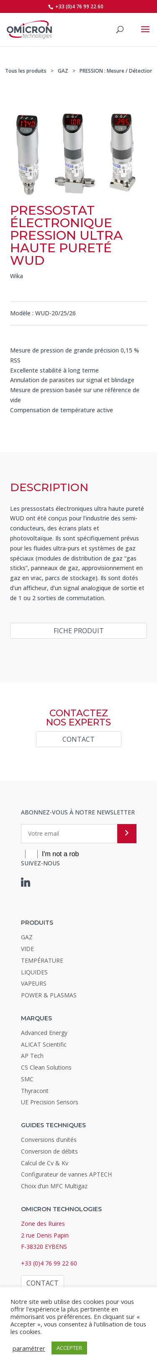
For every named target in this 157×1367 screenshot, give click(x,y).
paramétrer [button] (29, 1348)
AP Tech (32, 1056)
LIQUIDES (34, 972)
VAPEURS (33, 983)
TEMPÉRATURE (42, 960)
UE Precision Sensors (49, 1102)
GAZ (63, 70)
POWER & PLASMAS (49, 995)
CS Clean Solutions (46, 1067)
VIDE (27, 949)
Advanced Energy (44, 1033)
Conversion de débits (49, 1151)
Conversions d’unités (49, 1140)
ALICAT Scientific (44, 1044)
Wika (16, 276)
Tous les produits (25, 70)
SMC (27, 1079)
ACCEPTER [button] (69, 1348)
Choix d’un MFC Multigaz (54, 1186)
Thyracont (35, 1091)
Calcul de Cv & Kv (44, 1163)
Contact (78, 739)
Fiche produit (79, 630)
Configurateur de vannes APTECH (66, 1174)
